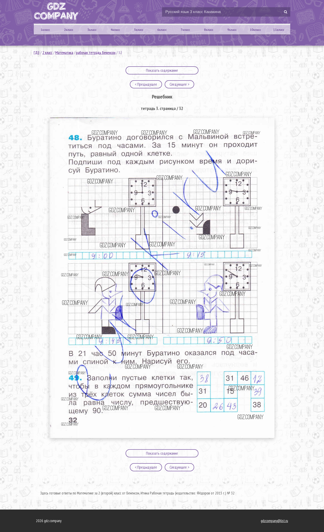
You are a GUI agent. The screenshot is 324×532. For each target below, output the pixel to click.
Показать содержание (162, 70)
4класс (115, 30)
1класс (45, 30)
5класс (138, 30)
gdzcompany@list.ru (274, 520)
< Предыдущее (146, 84)
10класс (255, 30)
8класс (208, 30)
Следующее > (179, 84)
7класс (185, 30)
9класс (232, 30)
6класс (161, 30)
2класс (68, 30)
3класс (92, 30)
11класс (278, 30)
